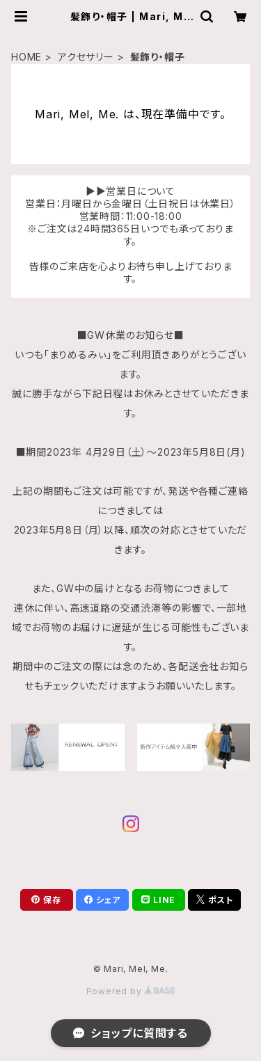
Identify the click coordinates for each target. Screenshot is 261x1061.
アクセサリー (86, 57)
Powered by (130, 991)
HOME (26, 57)
